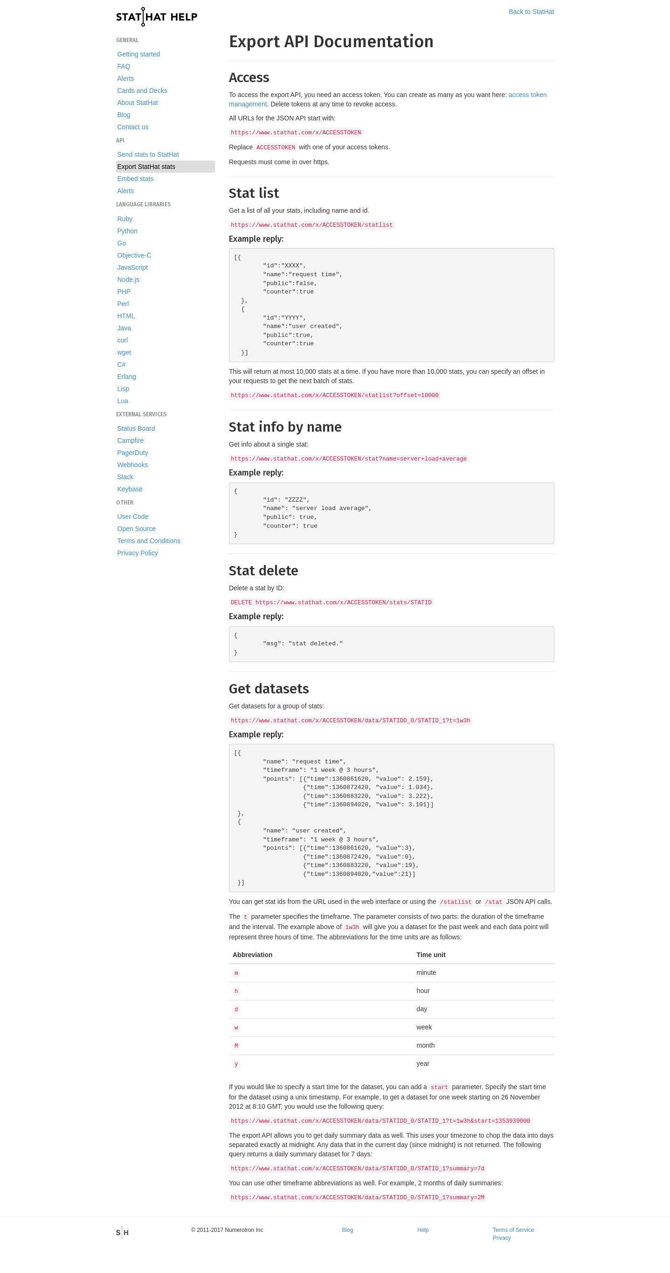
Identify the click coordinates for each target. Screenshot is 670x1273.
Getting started (138, 54)
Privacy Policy (137, 553)
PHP (124, 291)
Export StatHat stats (146, 166)
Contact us (133, 127)
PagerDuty (132, 452)
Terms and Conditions (148, 541)
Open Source (136, 528)
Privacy (502, 1238)
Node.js (128, 279)
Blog (124, 115)
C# (121, 364)
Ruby (125, 219)
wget (124, 352)
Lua (122, 401)
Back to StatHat (531, 11)
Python (127, 231)
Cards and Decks (142, 90)
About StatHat (137, 102)
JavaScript (132, 267)
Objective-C (134, 255)
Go (121, 243)
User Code (133, 516)
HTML (126, 316)
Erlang (126, 376)
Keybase (130, 489)
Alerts (125, 78)
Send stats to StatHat (148, 154)
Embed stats (135, 178)
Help (422, 1230)
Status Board (136, 428)
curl (122, 340)
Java (124, 328)
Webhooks (132, 465)
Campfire (130, 440)
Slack (125, 477)
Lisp (123, 388)
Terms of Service (513, 1230)
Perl (123, 304)
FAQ (124, 66)
